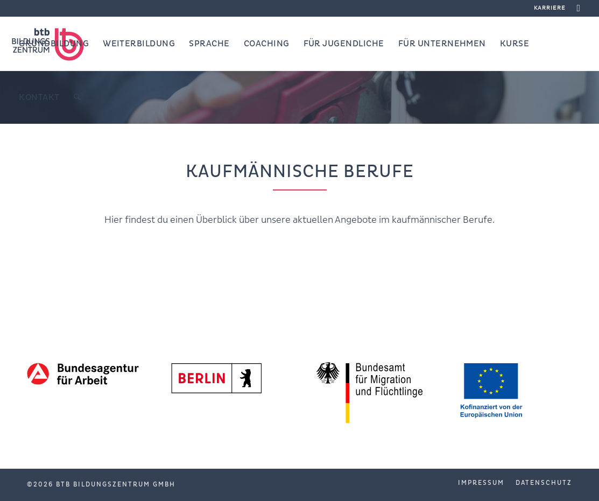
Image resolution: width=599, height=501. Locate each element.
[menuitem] (546, 8)
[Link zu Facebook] (579, 8)
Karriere (549, 8)
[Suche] (77, 97)
